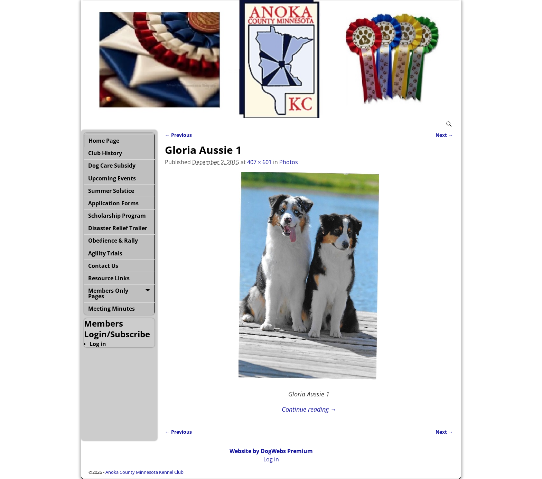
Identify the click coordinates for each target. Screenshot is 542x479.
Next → (444, 135)
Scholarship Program (117, 215)
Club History (105, 153)
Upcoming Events (112, 178)
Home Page (103, 140)
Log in (98, 344)
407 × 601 (259, 162)
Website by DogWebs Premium (271, 451)
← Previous (178, 135)
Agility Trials (105, 253)
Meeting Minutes (111, 308)
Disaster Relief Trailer (117, 228)
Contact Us (103, 266)
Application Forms (113, 203)
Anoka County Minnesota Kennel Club (144, 472)
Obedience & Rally (113, 240)
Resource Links (109, 278)
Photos (288, 162)
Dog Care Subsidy (112, 165)
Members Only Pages (108, 293)
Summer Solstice (111, 191)
